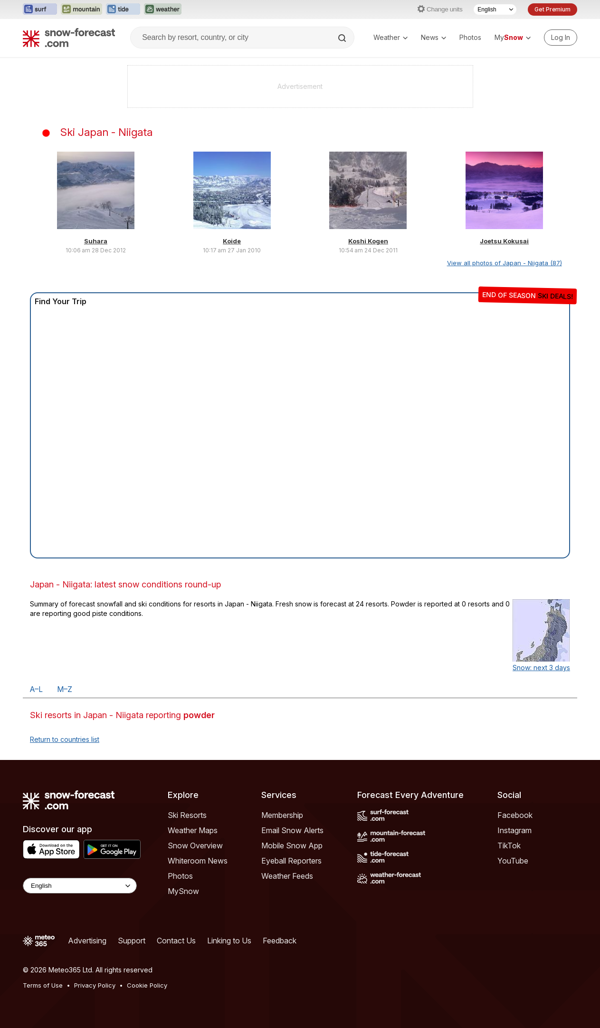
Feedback (279, 940)
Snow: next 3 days (541, 667)
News (433, 37)
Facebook (515, 815)
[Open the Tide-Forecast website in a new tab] (123, 9)
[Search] (343, 38)
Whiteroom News (198, 860)
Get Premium (552, 9)
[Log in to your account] (560, 37)
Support (131, 940)
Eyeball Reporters (291, 860)
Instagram (514, 830)
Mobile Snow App (292, 845)
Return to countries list (64, 739)
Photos (470, 37)
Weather (390, 37)
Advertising (87, 940)
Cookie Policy (147, 985)
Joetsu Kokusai (504, 241)
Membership (282, 815)
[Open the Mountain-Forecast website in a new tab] (81, 9)
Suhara (95, 241)
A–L (36, 689)
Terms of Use (43, 985)
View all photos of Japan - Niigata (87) (504, 263)
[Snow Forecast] (69, 37)
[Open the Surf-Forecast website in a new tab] (40, 9)
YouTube (512, 860)
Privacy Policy (94, 985)
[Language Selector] (495, 9)
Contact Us (176, 940)
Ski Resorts (187, 815)
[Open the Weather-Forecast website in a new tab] (162, 9)
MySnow (183, 891)
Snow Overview (195, 845)
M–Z (64, 689)
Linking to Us (229, 940)
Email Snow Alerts (292, 830)
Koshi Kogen (368, 241)
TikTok (509, 845)
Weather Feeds (287, 876)
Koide (232, 241)
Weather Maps (193, 830)
